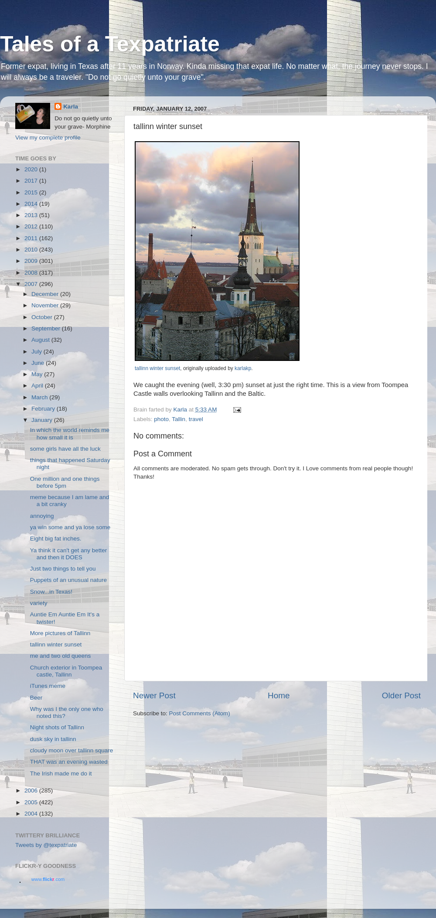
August (41, 340)
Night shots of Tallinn (57, 727)
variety (39, 603)
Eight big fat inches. (56, 538)
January (42, 420)
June (38, 363)
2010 (31, 249)
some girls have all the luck (65, 448)
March (40, 397)
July (37, 351)
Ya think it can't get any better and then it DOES (68, 554)
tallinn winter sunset (157, 368)
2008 (31, 272)
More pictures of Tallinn (60, 633)
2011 (31, 238)
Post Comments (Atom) (199, 713)
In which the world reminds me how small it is (69, 433)
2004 (31, 813)
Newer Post (154, 695)
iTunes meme (47, 686)
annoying (42, 516)
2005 (31, 802)
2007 (31, 284)
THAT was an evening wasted (69, 761)
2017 (31, 180)
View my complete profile (48, 137)
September (46, 328)
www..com (48, 879)
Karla (70, 106)
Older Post (401, 695)
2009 (31, 261)
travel (196, 419)
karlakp (243, 368)
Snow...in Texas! (51, 591)
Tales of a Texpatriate (110, 44)
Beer (36, 697)
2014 (31, 204)
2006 (31, 790)
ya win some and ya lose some (70, 527)
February (44, 408)
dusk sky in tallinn (53, 739)
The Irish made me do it (61, 773)
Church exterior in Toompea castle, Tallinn (66, 671)
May (37, 374)
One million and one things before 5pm (65, 482)
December (45, 294)
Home (279, 695)
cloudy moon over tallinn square (71, 750)
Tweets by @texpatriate (46, 845)
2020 (31, 169)
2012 (31, 226)
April (38, 385)
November (45, 305)
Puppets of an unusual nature (68, 580)
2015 (31, 192)
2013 (31, 215)
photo (161, 419)
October (42, 317)
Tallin (178, 419)
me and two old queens (60, 656)
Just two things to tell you (63, 568)
